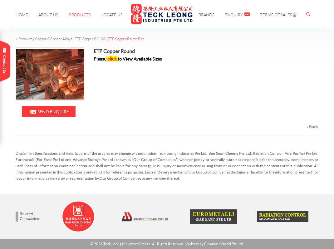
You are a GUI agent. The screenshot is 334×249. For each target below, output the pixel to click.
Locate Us (112, 14)
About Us (48, 14)
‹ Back (312, 126)
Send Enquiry (53, 111)
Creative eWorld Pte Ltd (223, 244)
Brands (206, 14)
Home (22, 14)
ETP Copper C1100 (90, 39)
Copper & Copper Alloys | (55, 39)
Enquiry (237, 14)
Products (80, 14)
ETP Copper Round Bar (126, 39)
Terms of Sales (278, 14)
